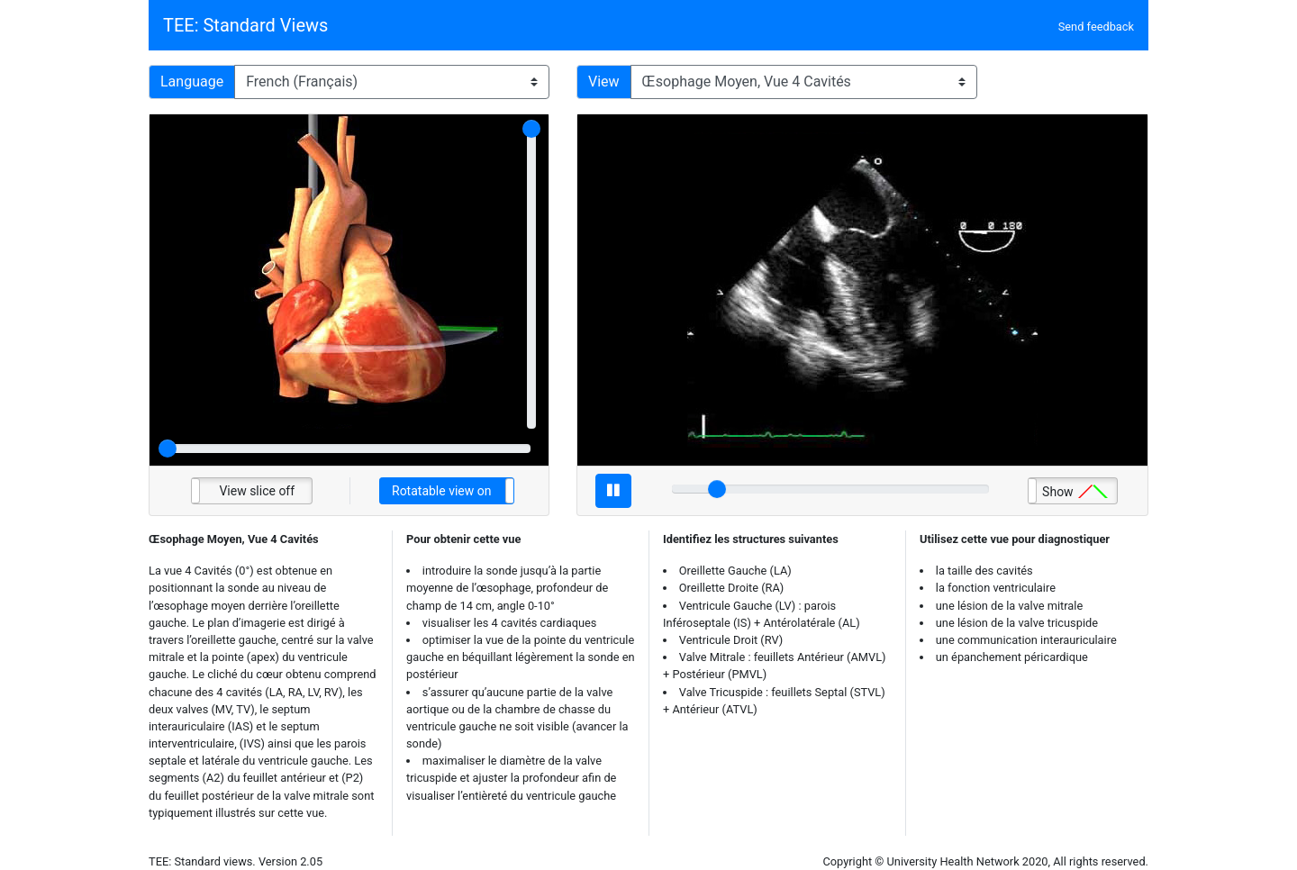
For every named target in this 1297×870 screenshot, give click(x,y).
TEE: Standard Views (245, 25)
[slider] (531, 129)
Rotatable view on (441, 491)
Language (191, 81)
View (604, 81)
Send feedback (1096, 26)
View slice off (257, 491)
